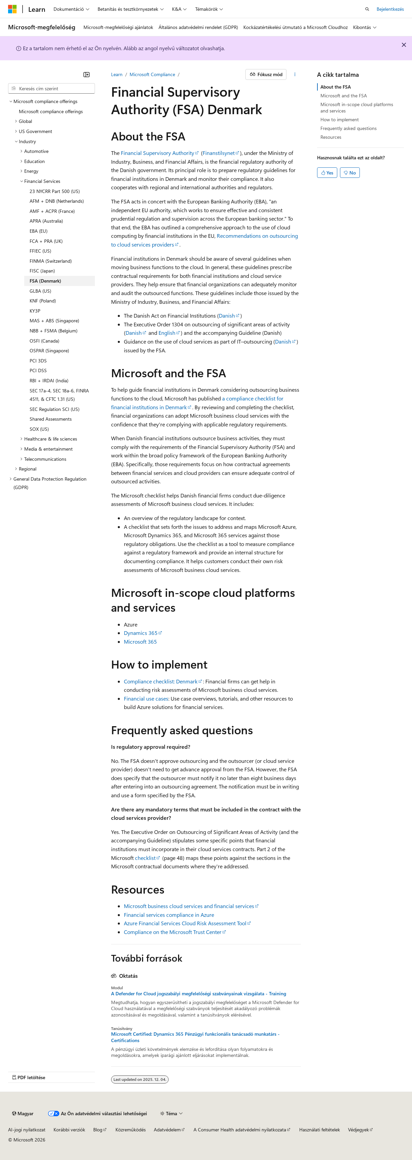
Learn (117, 74)
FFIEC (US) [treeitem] (40, 251)
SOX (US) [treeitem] (39, 429)
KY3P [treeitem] (35, 311)
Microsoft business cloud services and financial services (189, 905)
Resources (330, 137)
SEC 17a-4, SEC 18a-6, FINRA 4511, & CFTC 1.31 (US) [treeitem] (59, 394)
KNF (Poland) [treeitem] (43, 300)
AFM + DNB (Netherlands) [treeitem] (57, 201)
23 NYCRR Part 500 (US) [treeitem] (55, 191)
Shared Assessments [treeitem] (51, 419)
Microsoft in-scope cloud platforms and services (356, 107)
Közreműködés (130, 1129)
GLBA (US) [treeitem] (40, 291)
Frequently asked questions (348, 128)
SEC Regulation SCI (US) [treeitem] (54, 409)
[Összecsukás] (86, 74)
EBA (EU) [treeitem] (38, 231)
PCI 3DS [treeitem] (38, 360)
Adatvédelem (167, 1129)
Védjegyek (358, 1129)
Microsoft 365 (140, 641)
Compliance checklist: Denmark (161, 681)
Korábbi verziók (69, 1129)
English (167, 332)
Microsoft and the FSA (343, 95)
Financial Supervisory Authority (157, 152)
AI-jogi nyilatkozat (26, 1129)
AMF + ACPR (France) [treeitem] (52, 211)
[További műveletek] (295, 74)
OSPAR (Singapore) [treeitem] (49, 350)
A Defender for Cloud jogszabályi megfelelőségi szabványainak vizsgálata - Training (198, 994)
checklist (145, 857)
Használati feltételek (319, 1129)
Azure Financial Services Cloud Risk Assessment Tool (185, 923)
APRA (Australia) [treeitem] (46, 221)
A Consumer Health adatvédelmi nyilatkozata (240, 1129)
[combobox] (51, 88)
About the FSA (335, 87)
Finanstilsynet (219, 152)
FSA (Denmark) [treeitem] (45, 281)
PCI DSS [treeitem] (38, 370)
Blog (97, 1129)
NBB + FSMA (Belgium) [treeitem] (53, 330)
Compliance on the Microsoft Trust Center (172, 931)
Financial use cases (146, 698)
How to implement (339, 119)
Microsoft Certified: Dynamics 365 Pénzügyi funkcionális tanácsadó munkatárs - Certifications (195, 1037)
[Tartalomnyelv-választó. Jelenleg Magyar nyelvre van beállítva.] (22, 1113)
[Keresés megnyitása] (367, 9)
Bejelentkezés (390, 9)
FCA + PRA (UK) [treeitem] (46, 241)
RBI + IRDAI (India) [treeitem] (49, 380)
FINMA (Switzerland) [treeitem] (51, 261)
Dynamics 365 (141, 632)
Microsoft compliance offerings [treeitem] (51, 111)
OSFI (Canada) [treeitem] (44, 340)
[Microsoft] (12, 9)
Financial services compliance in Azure (169, 914)
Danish (227, 315)
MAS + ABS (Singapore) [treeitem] (54, 320)
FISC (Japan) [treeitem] (42, 270)
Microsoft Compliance (152, 74)
